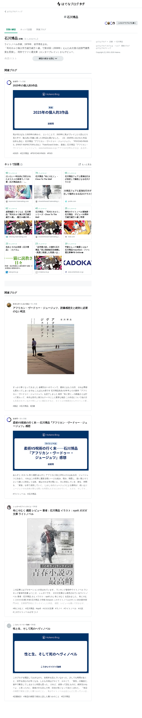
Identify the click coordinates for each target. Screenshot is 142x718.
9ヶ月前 (34, 304)
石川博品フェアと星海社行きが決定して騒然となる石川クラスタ (77, 179)
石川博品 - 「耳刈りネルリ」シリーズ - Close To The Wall (47, 214)
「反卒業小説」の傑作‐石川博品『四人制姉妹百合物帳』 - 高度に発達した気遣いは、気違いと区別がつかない (48, 250)
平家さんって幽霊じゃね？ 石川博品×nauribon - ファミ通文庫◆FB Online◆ (77, 250)
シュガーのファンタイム (22, 507)
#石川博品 (24, 153)
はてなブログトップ (103, 48)
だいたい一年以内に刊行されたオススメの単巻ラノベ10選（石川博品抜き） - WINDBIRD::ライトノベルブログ (18, 179)
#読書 (32, 406)
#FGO (49, 153)
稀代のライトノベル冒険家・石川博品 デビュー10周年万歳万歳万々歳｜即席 (77, 214)
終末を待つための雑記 (21, 304)
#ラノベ (58, 608)
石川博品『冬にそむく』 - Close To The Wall (46, 177)
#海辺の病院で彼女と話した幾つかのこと (41, 696)
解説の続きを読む (48, 58)
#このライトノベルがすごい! (25, 612)
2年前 (35, 507)
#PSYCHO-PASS (38, 153)
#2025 (15, 153)
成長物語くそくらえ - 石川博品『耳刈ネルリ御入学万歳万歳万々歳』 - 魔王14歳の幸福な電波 (18, 215)
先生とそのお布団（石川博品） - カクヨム (17, 248)
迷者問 (15, 81)
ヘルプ (117, 46)
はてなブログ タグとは (104, 46)
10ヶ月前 (23, 419)
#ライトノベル (19, 494)
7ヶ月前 (23, 81)
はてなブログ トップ (13, 11)
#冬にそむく (18, 608)
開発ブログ (125, 46)
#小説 (80, 608)
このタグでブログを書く (127, 23)
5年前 (33, 625)
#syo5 (38, 608)
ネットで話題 (26, 29)
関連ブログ (41, 29)
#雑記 (15, 406)
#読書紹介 (17, 696)
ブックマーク (11, 173)
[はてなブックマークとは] (21, 164)
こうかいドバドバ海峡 (21, 625)
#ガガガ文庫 (48, 608)
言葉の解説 (11, 29)
